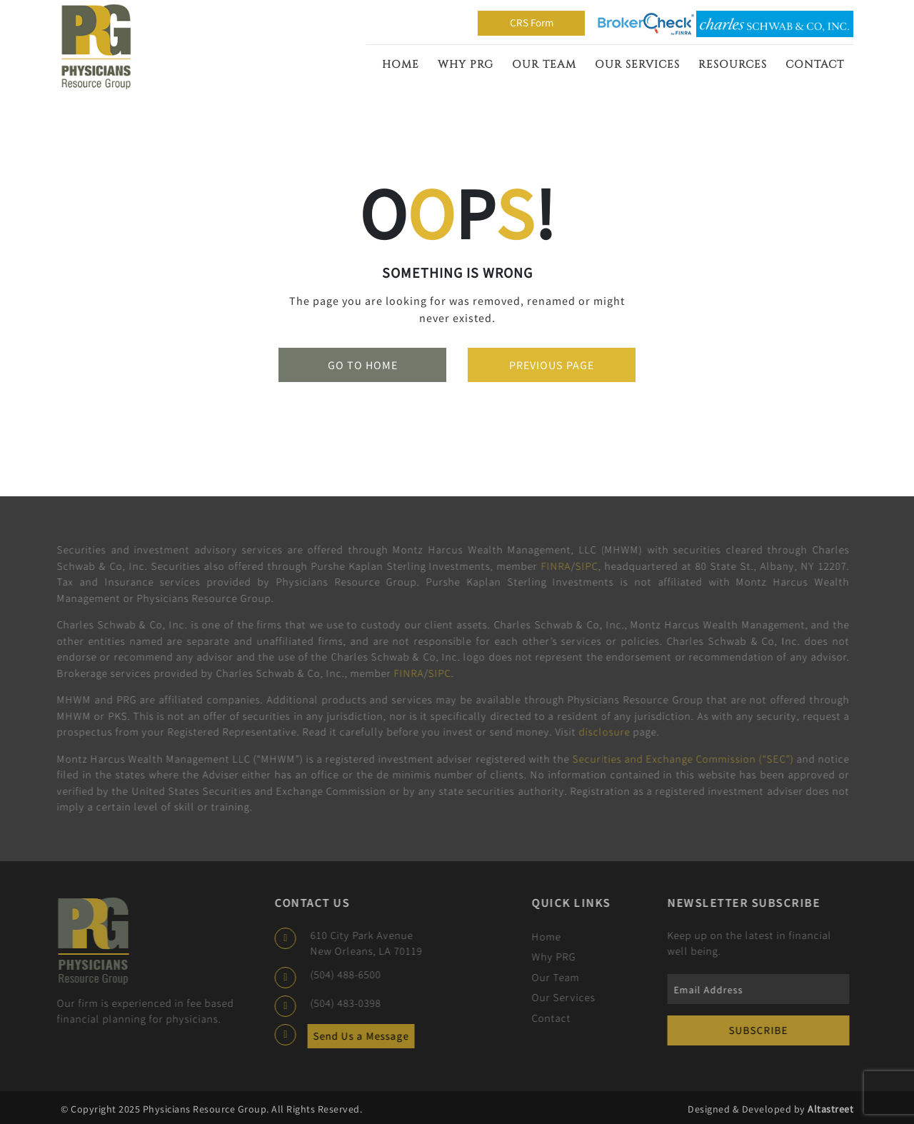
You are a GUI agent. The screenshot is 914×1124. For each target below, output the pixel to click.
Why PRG (465, 63)
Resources (732, 63)
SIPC (583, 566)
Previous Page (551, 365)
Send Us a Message (358, 1036)
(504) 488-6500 (342, 974)
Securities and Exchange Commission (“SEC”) (679, 759)
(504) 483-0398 (342, 1003)
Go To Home (363, 365)
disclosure (601, 731)
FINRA (553, 566)
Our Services (637, 63)
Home (400, 63)
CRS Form (531, 22)
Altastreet (830, 1109)
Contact (814, 63)
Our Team (544, 63)
